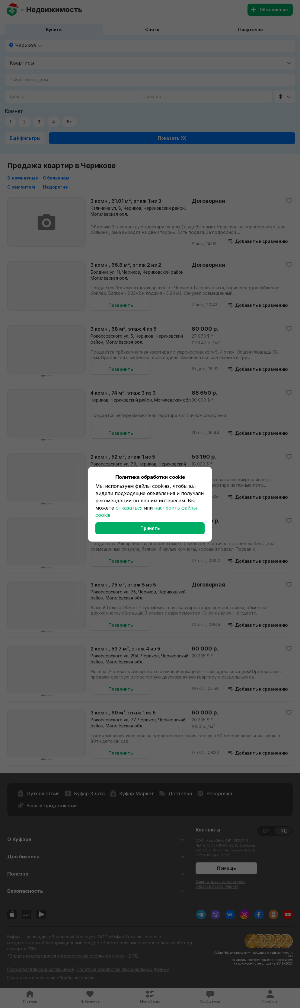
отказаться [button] (129, 508)
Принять (150, 528)
